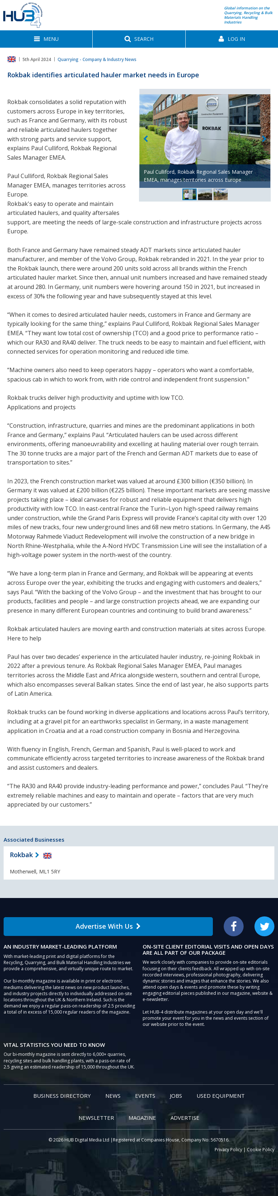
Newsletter (96, 1117)
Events (145, 1095)
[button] (46, 39)
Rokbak (21, 854)
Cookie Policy (260, 1150)
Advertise (184, 1117)
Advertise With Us (108, 926)
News (113, 1095)
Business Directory (62, 1095)
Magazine (142, 1117)
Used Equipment (221, 1095)
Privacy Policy (228, 1150)
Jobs (176, 1095)
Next (264, 139)
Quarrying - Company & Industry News (97, 59)
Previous (145, 139)
